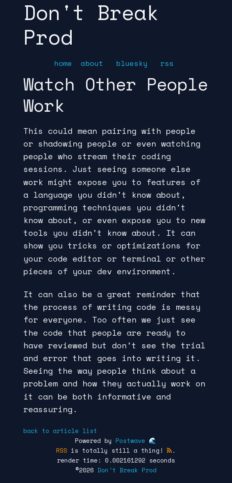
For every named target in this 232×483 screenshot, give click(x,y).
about (92, 63)
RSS (61, 450)
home (63, 63)
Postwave (130, 440)
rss (167, 63)
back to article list (60, 430)
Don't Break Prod (127, 469)
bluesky (132, 63)
